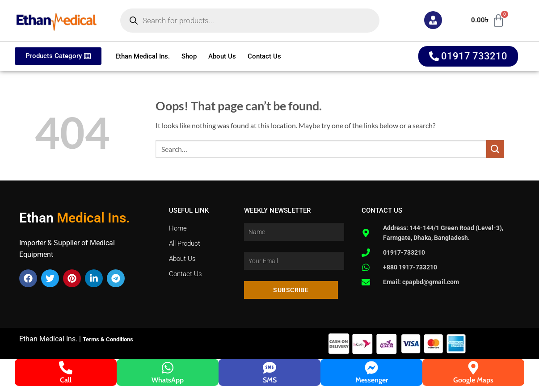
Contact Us (264, 56)
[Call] (65, 367)
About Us (222, 56)
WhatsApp (168, 380)
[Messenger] (371, 367)
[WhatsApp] (167, 367)
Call (66, 380)
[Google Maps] (473, 367)
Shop (189, 56)
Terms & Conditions (108, 339)
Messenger (371, 380)
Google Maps (473, 380)
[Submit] (495, 149)
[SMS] (269, 367)
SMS (270, 380)
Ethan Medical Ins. (142, 56)
